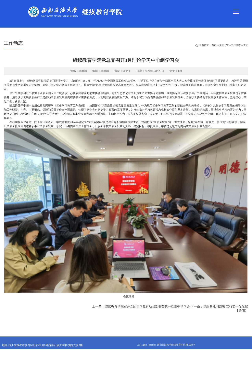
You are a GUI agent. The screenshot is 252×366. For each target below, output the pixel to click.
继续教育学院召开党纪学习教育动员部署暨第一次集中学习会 (147, 306)
